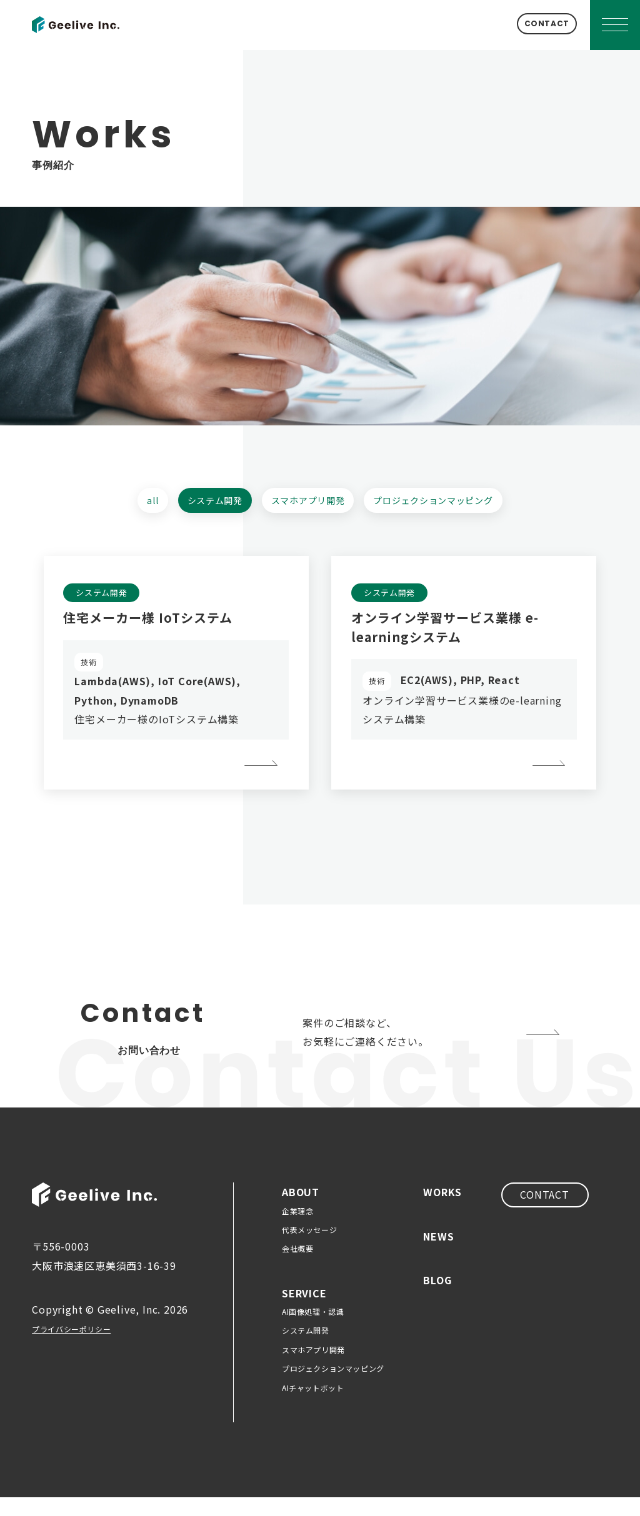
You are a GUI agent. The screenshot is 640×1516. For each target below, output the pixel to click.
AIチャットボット (313, 1406)
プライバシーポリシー (84, 1347)
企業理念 (297, 1229)
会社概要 (297, 1267)
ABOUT (300, 1211)
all (125, 503)
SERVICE (304, 1311)
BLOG (437, 1298)
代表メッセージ (309, 1248)
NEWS (438, 1254)
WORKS (442, 1211)
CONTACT (528, 24)
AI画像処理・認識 (313, 1330)
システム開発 (198, 503)
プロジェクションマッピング (452, 503)
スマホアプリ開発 (307, 503)
